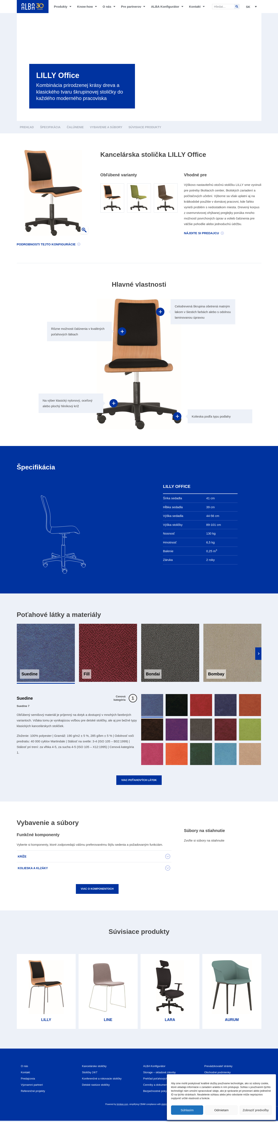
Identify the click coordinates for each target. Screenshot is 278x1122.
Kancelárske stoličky (96, 1067)
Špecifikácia (50, 127)
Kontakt (197, 6)
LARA (170, 1021)
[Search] (236, 6)
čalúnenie (75, 127)
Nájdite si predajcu (201, 233)
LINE (108, 1021)
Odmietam (221, 1110)
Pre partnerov (133, 6)
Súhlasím (187, 1110)
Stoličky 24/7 (91, 1073)
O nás (109, 6)
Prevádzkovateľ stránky (220, 1067)
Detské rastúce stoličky (98, 1086)
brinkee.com (122, 1105)
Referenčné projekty (35, 1092)
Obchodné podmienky (219, 1073)
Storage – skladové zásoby (162, 1073)
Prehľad (27, 127)
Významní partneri (33, 1086)
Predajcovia (29, 1080)
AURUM (232, 1021)
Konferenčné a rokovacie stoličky (104, 1080)
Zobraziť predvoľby (256, 1110)
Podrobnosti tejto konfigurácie (46, 244)
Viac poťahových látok (139, 780)
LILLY (46, 1021)
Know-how (87, 6)
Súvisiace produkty (145, 127)
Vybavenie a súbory (106, 127)
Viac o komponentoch (97, 890)
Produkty (62, 6)
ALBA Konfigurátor (167, 6)
